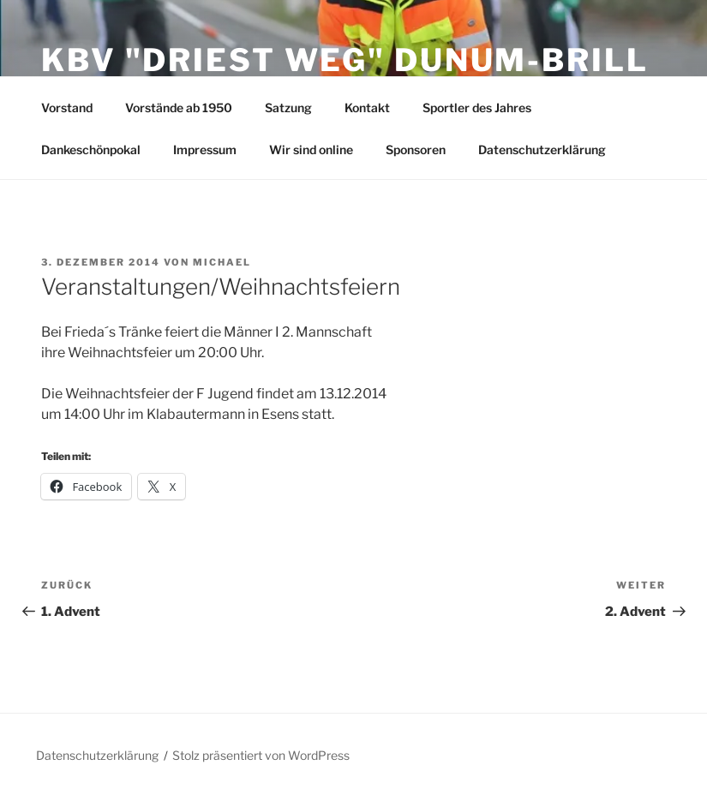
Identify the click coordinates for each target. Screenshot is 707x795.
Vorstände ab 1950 (178, 107)
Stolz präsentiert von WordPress (261, 755)
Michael (222, 262)
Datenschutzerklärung (542, 149)
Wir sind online (311, 149)
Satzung (288, 107)
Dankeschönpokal (91, 149)
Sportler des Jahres (476, 107)
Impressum (205, 149)
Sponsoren (416, 149)
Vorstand (67, 107)
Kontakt (367, 107)
